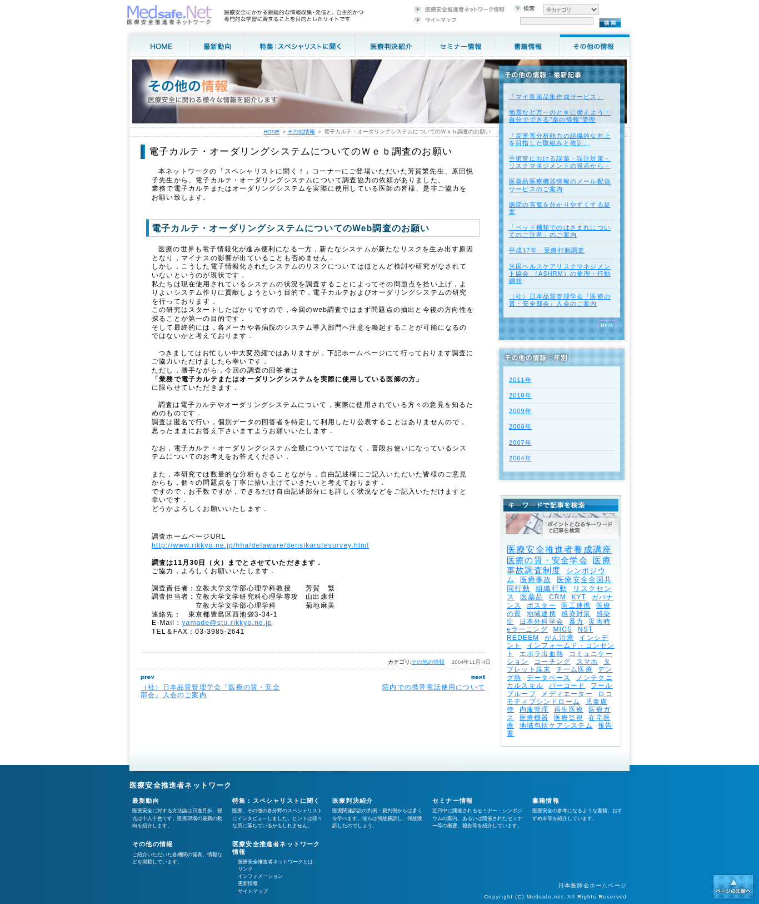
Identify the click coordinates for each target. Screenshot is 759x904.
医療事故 (536, 579)
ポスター (541, 605)
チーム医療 (574, 669)
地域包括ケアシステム (556, 725)
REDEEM (523, 638)
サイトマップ (253, 891)
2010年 (520, 395)
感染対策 (576, 614)
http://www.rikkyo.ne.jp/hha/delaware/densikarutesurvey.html (260, 545)
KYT (578, 597)
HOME (271, 131)
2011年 (520, 379)
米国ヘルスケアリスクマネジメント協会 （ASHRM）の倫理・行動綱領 (560, 273)
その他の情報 (428, 662)
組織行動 (551, 588)
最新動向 (145, 800)
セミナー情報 (452, 800)
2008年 (520, 426)
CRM (557, 597)
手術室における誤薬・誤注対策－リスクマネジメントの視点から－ (560, 162)
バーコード (567, 685)
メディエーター (566, 694)
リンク (245, 869)
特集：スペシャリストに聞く (276, 800)
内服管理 (534, 709)
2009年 (520, 411)
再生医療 (568, 709)
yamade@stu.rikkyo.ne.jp (227, 623)
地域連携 (541, 614)
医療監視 (568, 718)
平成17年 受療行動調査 (547, 250)
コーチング (552, 661)
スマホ (587, 661)
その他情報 (301, 131)
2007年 (520, 442)
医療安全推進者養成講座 (559, 549)
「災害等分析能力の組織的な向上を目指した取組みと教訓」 (560, 139)
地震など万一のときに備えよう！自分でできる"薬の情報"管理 (560, 116)
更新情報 (248, 883)
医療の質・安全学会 (547, 560)
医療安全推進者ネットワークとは (275, 862)
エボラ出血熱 (541, 654)
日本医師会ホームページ (592, 885)
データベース (549, 678)
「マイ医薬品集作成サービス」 (556, 96)
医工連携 (576, 605)
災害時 (599, 621)
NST (585, 629)
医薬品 (532, 597)
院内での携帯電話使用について (433, 687)
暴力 (576, 621)
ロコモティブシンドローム (560, 698)
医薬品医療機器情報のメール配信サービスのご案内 (560, 185)
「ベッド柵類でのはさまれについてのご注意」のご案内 (560, 231)
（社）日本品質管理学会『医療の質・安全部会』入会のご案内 (560, 300)
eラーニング (527, 629)
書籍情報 (546, 800)
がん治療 (559, 638)
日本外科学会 (541, 621)
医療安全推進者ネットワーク (180, 785)
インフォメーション (260, 876)
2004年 (520, 458)
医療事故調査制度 (559, 565)
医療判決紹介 (352, 800)
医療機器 (534, 718)
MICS (562, 629)
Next (607, 325)
